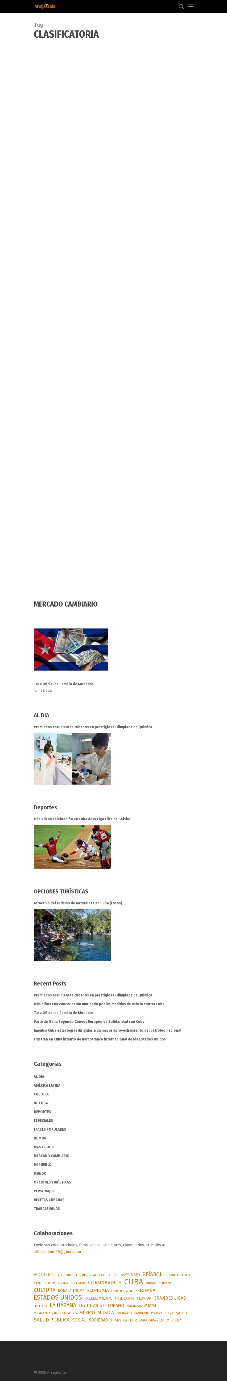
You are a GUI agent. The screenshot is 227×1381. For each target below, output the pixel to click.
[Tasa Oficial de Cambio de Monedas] (113, 653)
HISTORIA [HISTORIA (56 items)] (40, 1306)
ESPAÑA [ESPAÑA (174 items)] (147, 1290)
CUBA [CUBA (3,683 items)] (133, 1282)
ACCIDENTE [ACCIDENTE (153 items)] (45, 1274)
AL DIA (39, 1076)
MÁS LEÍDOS (44, 1147)
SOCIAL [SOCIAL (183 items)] (79, 1320)
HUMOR (40, 1138)
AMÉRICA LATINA (47, 1085)
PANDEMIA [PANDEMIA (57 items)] (141, 1313)
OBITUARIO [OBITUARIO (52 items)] (124, 1313)
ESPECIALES (43, 1120)
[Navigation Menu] (190, 6)
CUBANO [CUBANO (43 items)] (151, 1283)
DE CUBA (41, 1103)
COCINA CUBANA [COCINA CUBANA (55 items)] (56, 1283)
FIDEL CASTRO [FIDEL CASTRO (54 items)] (125, 1298)
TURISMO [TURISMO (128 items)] (138, 1320)
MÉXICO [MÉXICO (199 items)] (87, 1313)
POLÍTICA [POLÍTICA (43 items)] (156, 1313)
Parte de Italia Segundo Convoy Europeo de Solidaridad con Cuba (89, 1021)
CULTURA (41, 1094)
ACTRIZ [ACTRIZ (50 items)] (113, 1275)
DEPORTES (42, 1112)
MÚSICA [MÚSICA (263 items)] (105, 1313)
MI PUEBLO (43, 1164)
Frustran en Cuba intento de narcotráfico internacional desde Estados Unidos (100, 1039)
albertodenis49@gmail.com (57, 1251)
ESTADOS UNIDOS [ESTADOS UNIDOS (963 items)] (58, 1297)
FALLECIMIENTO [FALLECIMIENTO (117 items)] (98, 1298)
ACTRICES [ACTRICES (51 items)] (99, 1275)
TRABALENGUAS (47, 1208)
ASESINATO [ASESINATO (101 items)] (130, 1275)
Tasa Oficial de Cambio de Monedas (64, 684)
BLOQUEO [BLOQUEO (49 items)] (171, 1275)
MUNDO (40, 1173)
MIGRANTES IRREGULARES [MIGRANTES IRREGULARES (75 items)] (55, 1313)
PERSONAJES (44, 1191)
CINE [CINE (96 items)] (38, 1283)
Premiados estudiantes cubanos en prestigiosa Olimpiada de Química (93, 727)
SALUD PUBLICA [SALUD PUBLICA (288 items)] (52, 1320)
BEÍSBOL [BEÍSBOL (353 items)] (152, 1274)
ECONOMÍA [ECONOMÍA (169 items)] (98, 1290)
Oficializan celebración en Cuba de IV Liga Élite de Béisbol (82, 819)
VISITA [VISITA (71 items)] (176, 1320)
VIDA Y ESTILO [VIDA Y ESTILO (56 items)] (159, 1320)
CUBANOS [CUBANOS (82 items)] (167, 1283)
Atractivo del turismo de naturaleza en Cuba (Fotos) (78, 903)
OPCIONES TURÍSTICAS (52, 1182)
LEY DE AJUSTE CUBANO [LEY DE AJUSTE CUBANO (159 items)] (101, 1305)
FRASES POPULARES (50, 1129)
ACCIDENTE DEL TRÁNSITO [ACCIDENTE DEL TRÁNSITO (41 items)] (74, 1275)
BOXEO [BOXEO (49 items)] (185, 1275)
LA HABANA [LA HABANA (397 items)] (63, 1305)
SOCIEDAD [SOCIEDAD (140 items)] (98, 1320)
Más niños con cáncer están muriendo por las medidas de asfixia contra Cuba (99, 1004)
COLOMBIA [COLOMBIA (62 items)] (78, 1283)
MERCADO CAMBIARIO (51, 1156)
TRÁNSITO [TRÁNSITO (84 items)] (118, 1320)
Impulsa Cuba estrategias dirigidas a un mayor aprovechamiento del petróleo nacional (107, 1030)
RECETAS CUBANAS (49, 1200)
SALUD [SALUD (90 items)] (181, 1313)
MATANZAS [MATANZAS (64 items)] (134, 1306)
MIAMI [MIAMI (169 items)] (150, 1305)
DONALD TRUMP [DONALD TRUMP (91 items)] (71, 1290)
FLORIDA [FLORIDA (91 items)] (144, 1298)
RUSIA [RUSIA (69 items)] (169, 1313)
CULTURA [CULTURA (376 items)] (44, 1290)
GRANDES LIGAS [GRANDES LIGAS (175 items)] (170, 1298)
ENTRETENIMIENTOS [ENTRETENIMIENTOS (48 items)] (124, 1291)
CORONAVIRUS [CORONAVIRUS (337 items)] (105, 1283)
